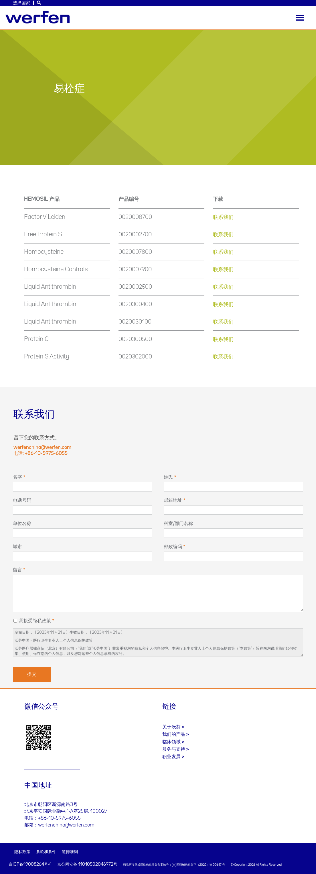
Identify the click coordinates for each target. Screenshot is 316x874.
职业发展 (171, 756)
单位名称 (22, 523)
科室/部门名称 (178, 523)
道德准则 (70, 852)
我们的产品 (173, 734)
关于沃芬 (171, 727)
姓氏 (168, 477)
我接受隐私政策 (35, 621)
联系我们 (223, 217)
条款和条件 (46, 852)
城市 (17, 546)
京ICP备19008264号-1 (30, 865)
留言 (17, 570)
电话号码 (22, 500)
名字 (17, 477)
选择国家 (21, 3)
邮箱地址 (173, 500)
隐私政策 (22, 852)
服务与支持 (173, 749)
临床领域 (171, 742)
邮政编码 (173, 546)
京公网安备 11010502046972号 (87, 865)
